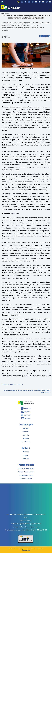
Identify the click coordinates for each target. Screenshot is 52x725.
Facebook (27, 408)
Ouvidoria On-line (26, 479)
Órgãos (25, 455)
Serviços (26, 458)
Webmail (27, 418)
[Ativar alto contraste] (36, 2)
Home (2, 13)
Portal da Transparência (26, 472)
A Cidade (26, 428)
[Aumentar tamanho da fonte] (32, 2)
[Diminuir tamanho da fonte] (29, 2)
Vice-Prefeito (26, 442)
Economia (26, 432)
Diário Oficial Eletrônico (26, 468)
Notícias (7, 13)
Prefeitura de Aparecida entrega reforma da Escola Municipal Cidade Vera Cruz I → (26, 391)
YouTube (27, 412)
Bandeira (26, 435)
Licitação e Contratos (26, 475)
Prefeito (26, 438)
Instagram (27, 415)
